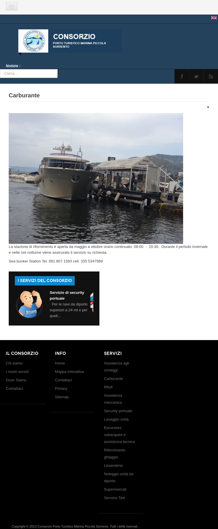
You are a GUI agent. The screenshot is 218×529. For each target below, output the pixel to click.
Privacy (61, 388)
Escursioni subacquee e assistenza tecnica (119, 435)
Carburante (24, 95)
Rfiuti (108, 387)
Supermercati (115, 489)
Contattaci (14, 388)
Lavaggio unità (116, 419)
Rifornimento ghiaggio (115, 453)
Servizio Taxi (114, 498)
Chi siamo (14, 363)
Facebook (182, 76)
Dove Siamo (16, 380)
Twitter (196, 76)
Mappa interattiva (69, 371)
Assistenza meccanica (113, 399)
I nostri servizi (17, 371)
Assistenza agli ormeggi (116, 366)
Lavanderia (113, 465)
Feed (211, 76)
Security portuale (118, 411)
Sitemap (62, 397)
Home (60, 363)
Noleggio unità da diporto (118, 477)
